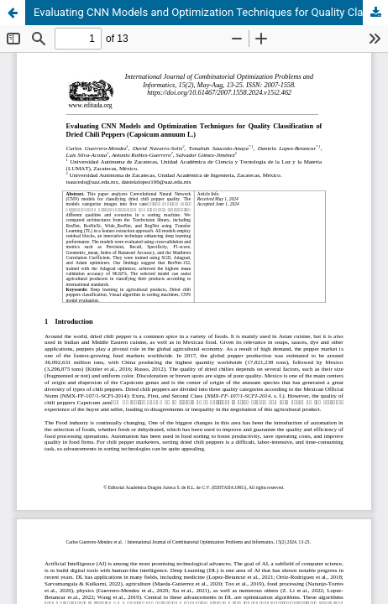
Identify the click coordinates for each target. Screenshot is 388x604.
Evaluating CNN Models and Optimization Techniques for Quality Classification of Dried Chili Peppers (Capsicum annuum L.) (211, 12)
